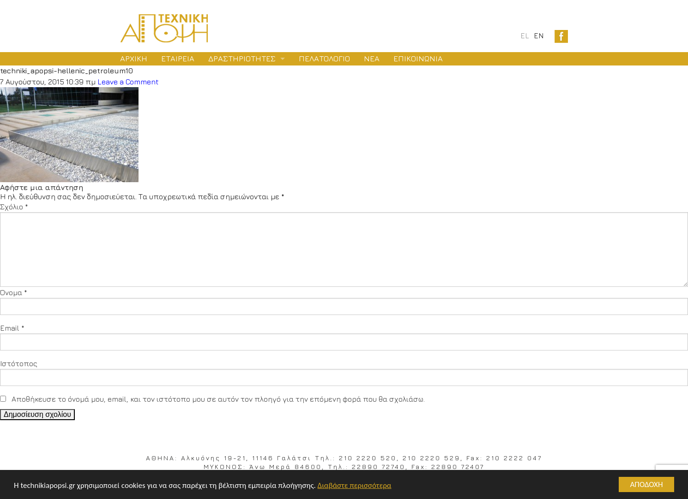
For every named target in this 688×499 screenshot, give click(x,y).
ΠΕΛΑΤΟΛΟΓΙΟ (324, 58)
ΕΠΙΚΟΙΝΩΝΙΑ (418, 58)
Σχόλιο (14, 206)
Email (12, 328)
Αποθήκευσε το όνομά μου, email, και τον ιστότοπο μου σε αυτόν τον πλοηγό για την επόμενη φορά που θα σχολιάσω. (218, 399)
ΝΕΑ (372, 58)
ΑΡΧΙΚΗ (133, 58)
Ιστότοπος (18, 363)
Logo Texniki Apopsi (164, 28)
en (538, 35)
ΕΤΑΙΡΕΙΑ (177, 58)
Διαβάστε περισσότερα (355, 485)
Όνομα (13, 292)
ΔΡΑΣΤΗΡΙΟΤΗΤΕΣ (242, 58)
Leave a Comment (128, 81)
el (524, 35)
